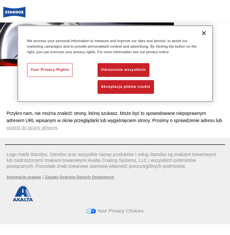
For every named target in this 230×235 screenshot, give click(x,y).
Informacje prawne (24, 177)
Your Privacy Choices (115, 210)
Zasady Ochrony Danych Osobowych (79, 177)
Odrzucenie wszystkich (123, 70)
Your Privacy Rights (50, 70)
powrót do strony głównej (32, 127)
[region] (115, 63)
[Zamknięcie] (204, 33)
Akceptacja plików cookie (125, 87)
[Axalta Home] (14, 15)
